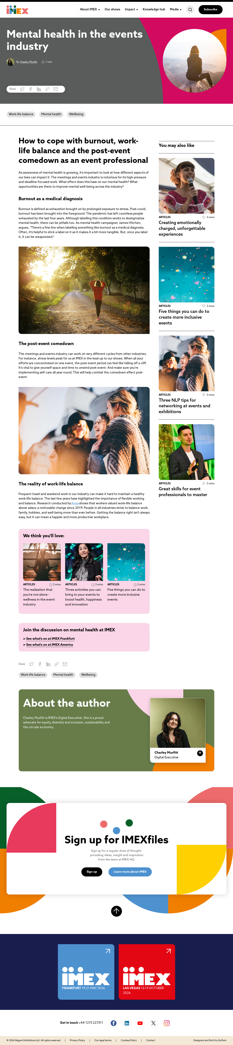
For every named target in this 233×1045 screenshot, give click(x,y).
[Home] (18, 9)
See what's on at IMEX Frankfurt (50, 639)
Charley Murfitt (28, 62)
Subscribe (210, 9)
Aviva (75, 503)
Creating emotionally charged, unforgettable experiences (182, 229)
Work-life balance (21, 114)
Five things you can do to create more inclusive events (126, 594)
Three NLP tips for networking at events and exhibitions (184, 406)
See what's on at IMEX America (49, 645)
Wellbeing (76, 114)
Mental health (51, 114)
